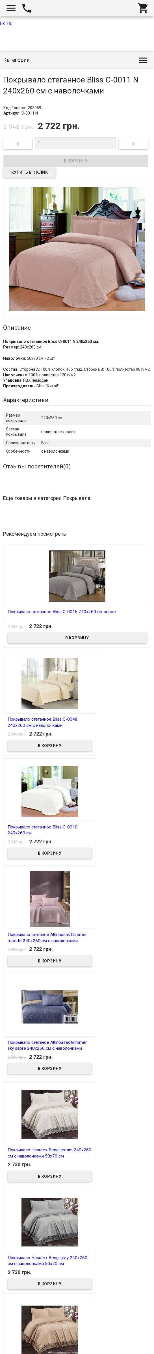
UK (2, 23)
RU (9, 23)
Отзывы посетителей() (37, 466)
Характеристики (26, 400)
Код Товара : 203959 (22, 108)
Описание (17, 327)
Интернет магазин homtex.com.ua (38, 1343)
